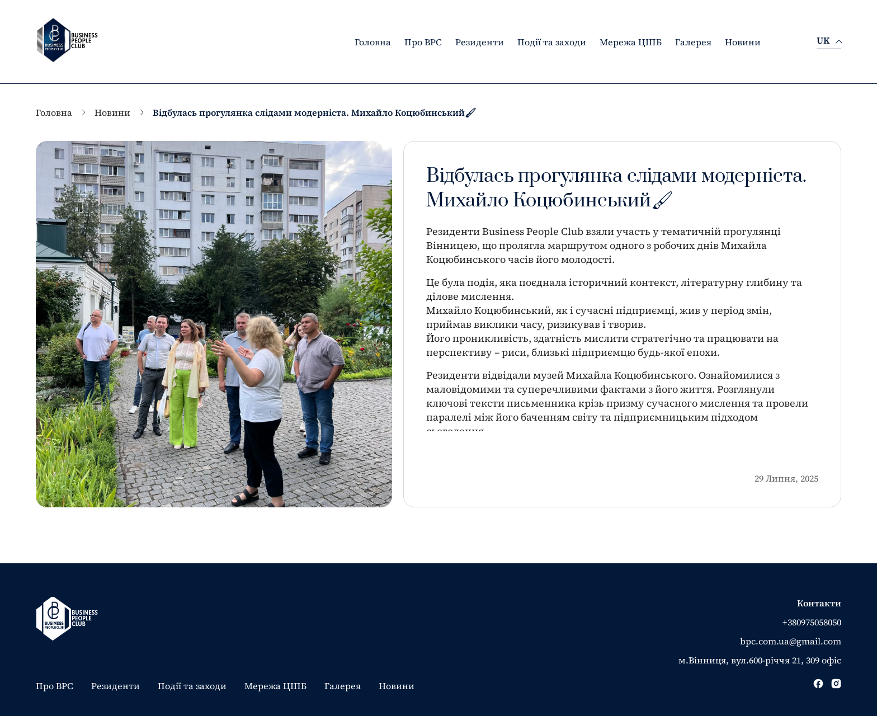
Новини (743, 42)
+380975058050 (811, 622)
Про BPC (423, 42)
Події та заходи (551, 42)
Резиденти (479, 42)
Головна (373, 42)
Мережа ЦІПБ (631, 42)
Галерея (693, 42)
